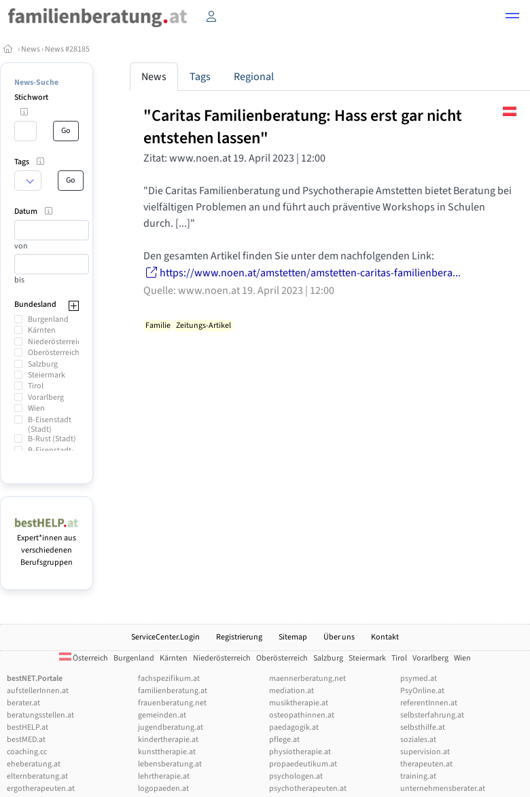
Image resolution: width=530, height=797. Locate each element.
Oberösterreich (54, 352)
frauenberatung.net (172, 703)
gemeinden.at (162, 715)
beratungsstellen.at (40, 715)
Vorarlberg (46, 397)
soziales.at (418, 739)
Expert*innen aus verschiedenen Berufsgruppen (46, 544)
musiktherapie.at (298, 703)
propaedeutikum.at (303, 764)
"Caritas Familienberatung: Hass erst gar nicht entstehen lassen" (302, 127)
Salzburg (43, 364)
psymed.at (418, 678)
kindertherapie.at (168, 739)
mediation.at (291, 691)
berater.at (23, 703)
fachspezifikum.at (169, 678)
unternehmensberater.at (442, 788)
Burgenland (48, 319)
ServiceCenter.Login (165, 637)
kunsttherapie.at (167, 752)
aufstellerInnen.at (38, 691)
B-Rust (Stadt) (52, 439)
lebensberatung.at (170, 764)
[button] (512, 17)
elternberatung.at (37, 776)
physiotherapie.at (300, 752)
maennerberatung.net (307, 678)
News (30, 49)
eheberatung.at (33, 764)
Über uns (339, 637)
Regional (254, 76)
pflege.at (284, 739)
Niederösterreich (57, 342)
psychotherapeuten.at (308, 788)
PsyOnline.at (422, 691)
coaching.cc (27, 752)
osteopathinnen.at (301, 715)
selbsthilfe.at (422, 727)
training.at (418, 776)
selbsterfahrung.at (432, 715)
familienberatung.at (172, 691)
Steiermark (46, 375)
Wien (36, 408)
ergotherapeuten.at (41, 788)
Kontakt (385, 637)
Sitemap (293, 637)
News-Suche (36, 82)
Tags (200, 76)
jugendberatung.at (170, 727)
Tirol (35, 386)
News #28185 (67, 49)
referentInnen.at (428, 703)
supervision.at (425, 752)
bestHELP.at (27, 727)
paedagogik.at (294, 727)
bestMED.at (26, 739)
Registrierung (239, 637)
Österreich (83, 658)
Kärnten (42, 330)
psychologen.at (296, 776)
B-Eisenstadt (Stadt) (49, 424)
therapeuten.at (426, 764)
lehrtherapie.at (164, 776)
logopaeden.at (163, 788)
